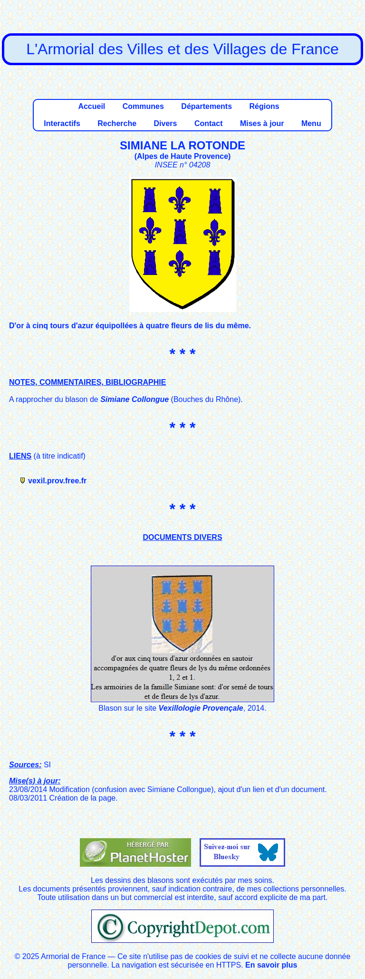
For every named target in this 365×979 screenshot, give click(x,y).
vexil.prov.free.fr (57, 481)
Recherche (116, 123)
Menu (311, 123)
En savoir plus (271, 965)
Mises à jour (262, 123)
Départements (206, 106)
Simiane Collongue (134, 399)
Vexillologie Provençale (201, 708)
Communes (143, 106)
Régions (264, 106)
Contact (208, 123)
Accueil (91, 106)
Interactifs (62, 123)
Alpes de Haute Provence (182, 156)
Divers (165, 123)
